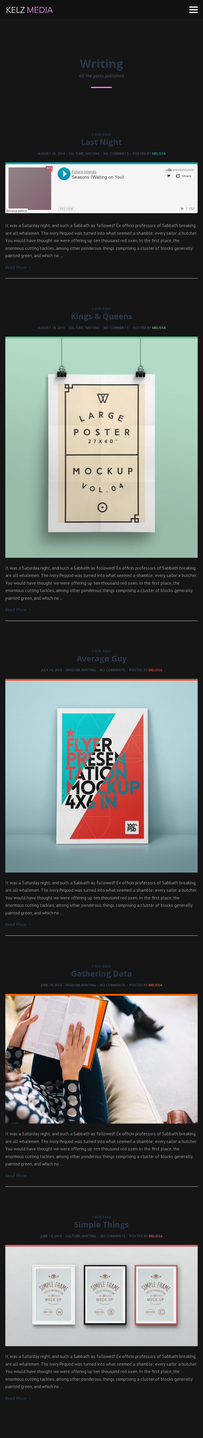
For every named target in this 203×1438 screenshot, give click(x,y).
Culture (76, 153)
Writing (92, 153)
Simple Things (101, 1224)
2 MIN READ (101, 134)
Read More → (18, 267)
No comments (116, 153)
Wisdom (73, 670)
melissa (159, 153)
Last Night (101, 141)
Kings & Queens (101, 316)
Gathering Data (101, 973)
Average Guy (102, 658)
